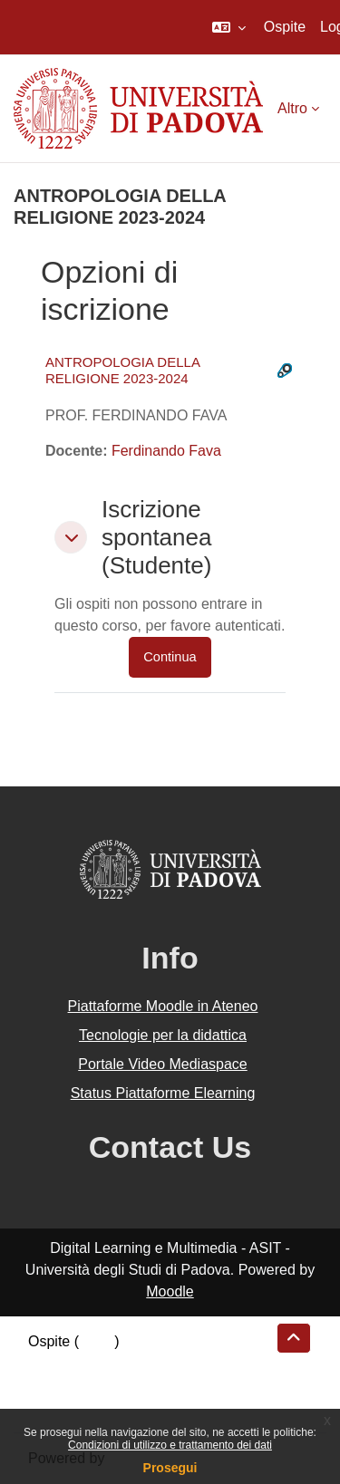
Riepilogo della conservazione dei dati (150, 1363)
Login (96, 1341)
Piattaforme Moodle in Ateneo (163, 1006)
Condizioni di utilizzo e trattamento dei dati (170, 1445)
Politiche (55, 1384)
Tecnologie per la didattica (163, 1035)
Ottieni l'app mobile (89, 1406)
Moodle (169, 1291)
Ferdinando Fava (166, 450)
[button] (229, 27)
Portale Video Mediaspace (163, 1064)
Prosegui (170, 1467)
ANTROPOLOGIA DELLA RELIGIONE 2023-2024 (122, 370)
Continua (169, 657)
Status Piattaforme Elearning (163, 1093)
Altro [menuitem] (292, 108)
